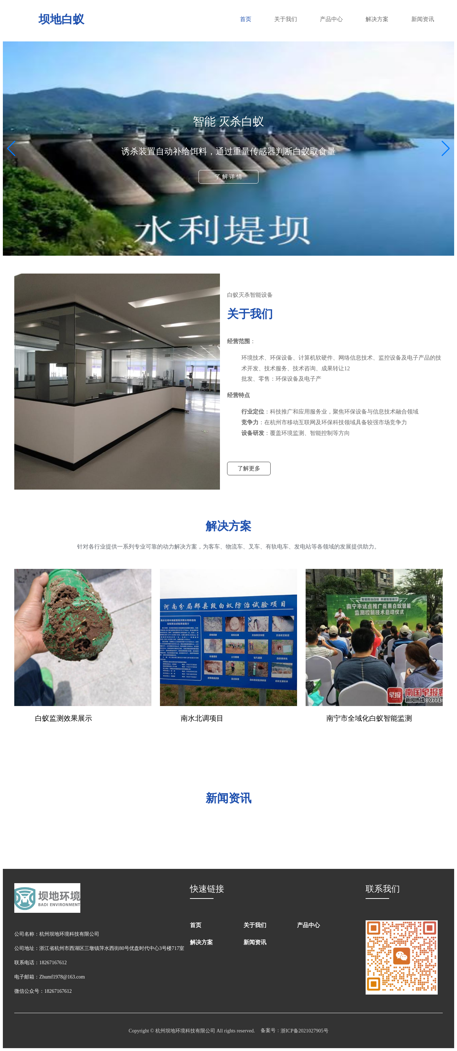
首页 (245, 19)
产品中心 (331, 19)
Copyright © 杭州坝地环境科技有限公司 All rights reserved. (192, 1031)
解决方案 (377, 19)
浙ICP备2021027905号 (304, 1031)
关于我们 (285, 19)
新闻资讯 (422, 19)
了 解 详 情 (228, 177)
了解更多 (248, 468)
